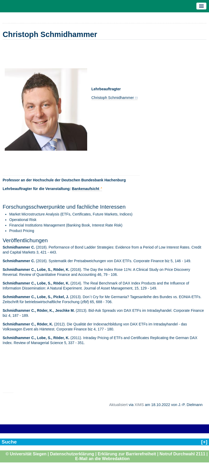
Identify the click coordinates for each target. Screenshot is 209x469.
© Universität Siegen (26, 454)
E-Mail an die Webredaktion (102, 458)
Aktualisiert (118, 405)
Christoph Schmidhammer (112, 98)
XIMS (139, 405)
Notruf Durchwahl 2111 (182, 454)
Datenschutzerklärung (72, 454)
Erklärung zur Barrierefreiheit (127, 454)
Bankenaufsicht (85, 189)
